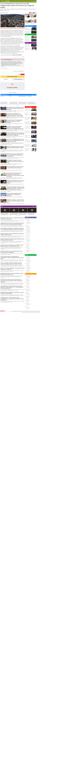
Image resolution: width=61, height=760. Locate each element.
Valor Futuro (25, 312)
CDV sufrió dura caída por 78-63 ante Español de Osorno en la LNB (29, 242)
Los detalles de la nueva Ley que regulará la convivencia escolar (27, 150)
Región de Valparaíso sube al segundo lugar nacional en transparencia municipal (12, 239)
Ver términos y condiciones (12, 92)
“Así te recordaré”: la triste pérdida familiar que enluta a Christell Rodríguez (14, 121)
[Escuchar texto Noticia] (23, 56)
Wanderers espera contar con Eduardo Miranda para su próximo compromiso (12, 218)
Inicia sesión (16, 65)
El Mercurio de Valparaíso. (17, 54)
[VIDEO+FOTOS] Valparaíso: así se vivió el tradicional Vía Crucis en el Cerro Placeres (15, 181)
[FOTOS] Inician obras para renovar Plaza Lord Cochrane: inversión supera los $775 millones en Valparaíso (11, 280)
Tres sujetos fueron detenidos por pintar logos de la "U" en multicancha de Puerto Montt (27, 142)
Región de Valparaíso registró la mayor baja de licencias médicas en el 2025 (15, 147)
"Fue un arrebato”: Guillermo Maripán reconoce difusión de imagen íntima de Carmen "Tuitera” (11, 263)
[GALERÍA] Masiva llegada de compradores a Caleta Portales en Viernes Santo (12, 293)
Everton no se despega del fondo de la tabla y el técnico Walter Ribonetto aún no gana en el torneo (15, 140)
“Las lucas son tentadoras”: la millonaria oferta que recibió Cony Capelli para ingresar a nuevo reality (15, 115)
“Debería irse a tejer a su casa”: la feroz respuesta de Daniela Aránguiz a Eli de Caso (15, 201)
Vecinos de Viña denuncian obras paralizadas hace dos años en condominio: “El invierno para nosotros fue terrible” (15, 174)
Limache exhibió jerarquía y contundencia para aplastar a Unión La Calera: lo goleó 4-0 (27, 38)
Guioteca (28, 312)
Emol (22, 312)
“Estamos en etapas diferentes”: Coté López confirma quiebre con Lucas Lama (12, 268)
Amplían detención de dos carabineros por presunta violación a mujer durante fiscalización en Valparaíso (15, 134)
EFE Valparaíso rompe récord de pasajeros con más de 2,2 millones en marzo (15, 161)
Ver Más (30, 253)
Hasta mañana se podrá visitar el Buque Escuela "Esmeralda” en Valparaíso (14, 194)
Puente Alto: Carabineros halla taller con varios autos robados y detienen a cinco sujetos (28, 133)
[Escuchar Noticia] (8, 10)
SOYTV (2, 206)
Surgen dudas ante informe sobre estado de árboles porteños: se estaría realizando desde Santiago (12, 223)
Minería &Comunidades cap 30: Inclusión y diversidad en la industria (28, 292)
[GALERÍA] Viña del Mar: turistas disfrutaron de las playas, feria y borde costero (11, 274)
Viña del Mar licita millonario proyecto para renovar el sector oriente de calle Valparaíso (15, 108)
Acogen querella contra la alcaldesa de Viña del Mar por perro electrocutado (28, 137)
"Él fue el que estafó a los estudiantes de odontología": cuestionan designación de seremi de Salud (12, 257)
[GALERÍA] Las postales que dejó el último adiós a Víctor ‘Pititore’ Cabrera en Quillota (28, 124)
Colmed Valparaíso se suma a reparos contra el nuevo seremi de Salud (15, 167)
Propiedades (35, 312)
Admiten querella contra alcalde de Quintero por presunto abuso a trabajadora (28, 119)
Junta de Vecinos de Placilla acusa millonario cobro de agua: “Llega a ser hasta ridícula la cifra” (11, 245)
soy (14, 111)
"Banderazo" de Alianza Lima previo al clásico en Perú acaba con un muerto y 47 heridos (28, 42)
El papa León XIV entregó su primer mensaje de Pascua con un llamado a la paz (28, 49)
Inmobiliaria (31, 312)
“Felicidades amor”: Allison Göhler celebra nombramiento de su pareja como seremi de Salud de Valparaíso (11, 299)
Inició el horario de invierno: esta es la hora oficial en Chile (28, 221)
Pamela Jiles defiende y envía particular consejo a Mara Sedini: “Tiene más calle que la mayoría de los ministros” (15, 188)
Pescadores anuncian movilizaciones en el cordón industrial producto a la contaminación (15, 155)
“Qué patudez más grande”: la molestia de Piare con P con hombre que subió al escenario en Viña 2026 (12, 229)
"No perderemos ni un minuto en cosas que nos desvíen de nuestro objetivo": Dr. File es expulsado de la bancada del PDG (11, 287)
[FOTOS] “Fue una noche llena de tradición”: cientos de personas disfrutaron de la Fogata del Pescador (15, 127)
